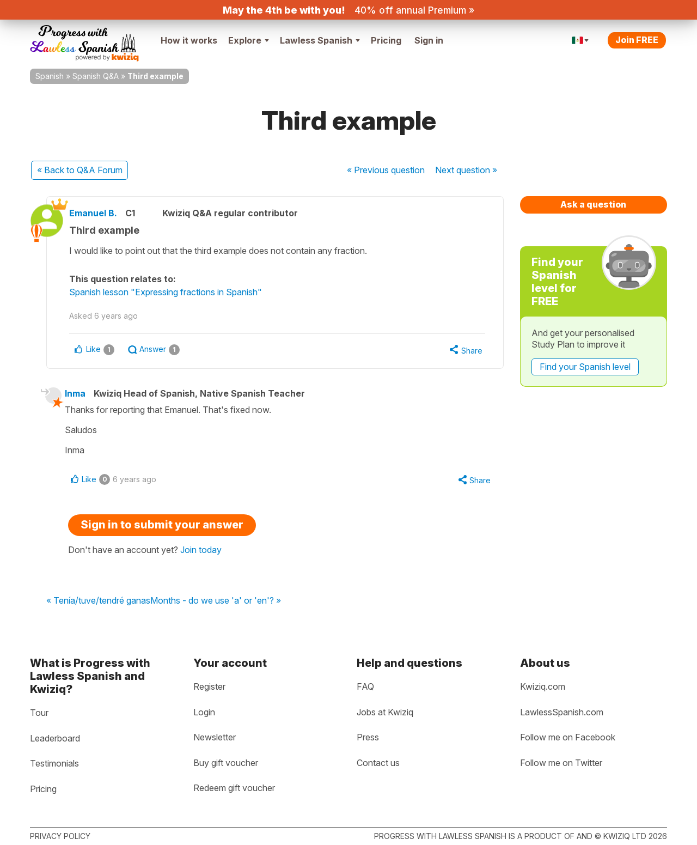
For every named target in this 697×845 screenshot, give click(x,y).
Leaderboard (55, 738)
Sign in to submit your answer (162, 526)
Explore (248, 40)
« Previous (386, 170)
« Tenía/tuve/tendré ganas (98, 602)
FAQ (365, 686)
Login (204, 712)
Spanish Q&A (95, 76)
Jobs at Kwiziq (385, 712)
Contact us (378, 762)
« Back (80, 170)
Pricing (386, 40)
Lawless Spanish (320, 40)
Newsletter (214, 737)
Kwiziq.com (542, 686)
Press (368, 737)
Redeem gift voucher (234, 788)
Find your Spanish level (585, 366)
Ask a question (593, 204)
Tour (39, 712)
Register (209, 686)
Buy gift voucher (225, 762)
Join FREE (636, 39)
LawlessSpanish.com (561, 712)
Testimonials (54, 763)
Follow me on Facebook (567, 737)
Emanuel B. (98, 213)
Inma (79, 393)
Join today (201, 551)
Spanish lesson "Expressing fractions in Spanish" (170, 292)
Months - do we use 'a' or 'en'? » (215, 602)
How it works (189, 40)
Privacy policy (60, 836)
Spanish (49, 76)
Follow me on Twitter (561, 762)
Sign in (428, 40)
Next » (466, 170)
